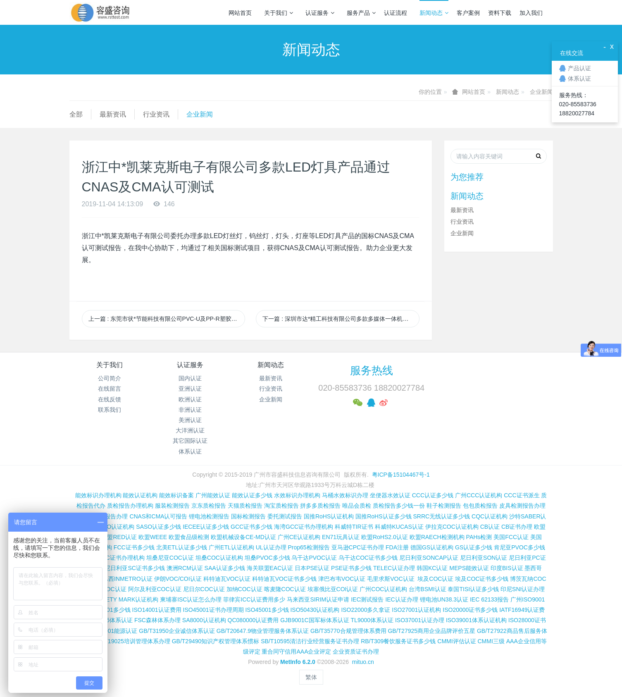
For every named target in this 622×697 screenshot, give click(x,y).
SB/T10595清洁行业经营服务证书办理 (310, 641)
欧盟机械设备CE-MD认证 (243, 537)
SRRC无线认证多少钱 (441, 516)
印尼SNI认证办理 (522, 589)
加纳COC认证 (244, 589)
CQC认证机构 (490, 516)
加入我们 (531, 13)
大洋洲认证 (190, 430)
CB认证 (490, 526)
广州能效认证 (212, 495)
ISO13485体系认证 (108, 620)
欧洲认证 (190, 399)
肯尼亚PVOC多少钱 (519, 547)
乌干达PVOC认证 (314, 557)
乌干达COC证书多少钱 (368, 557)
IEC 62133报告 (489, 599)
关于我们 (278, 13)
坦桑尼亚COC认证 (170, 557)
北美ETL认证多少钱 (181, 547)
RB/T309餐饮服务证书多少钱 (398, 641)
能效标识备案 (176, 495)
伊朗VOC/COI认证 (178, 578)
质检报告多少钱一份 (399, 505)
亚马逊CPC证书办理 (357, 547)
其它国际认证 (190, 440)
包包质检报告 (480, 505)
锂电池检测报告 (209, 516)
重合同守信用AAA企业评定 (296, 651)
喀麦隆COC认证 (285, 589)
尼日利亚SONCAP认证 (428, 557)
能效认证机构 (140, 495)
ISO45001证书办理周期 (213, 609)
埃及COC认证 (435, 578)
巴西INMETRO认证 (127, 578)
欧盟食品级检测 (189, 537)
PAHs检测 (479, 537)
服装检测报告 (172, 505)
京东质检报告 (208, 505)
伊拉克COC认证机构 (452, 526)
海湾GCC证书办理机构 (303, 526)
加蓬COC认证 (108, 589)
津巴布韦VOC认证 (342, 578)
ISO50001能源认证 (112, 631)
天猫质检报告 (245, 505)
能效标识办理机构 (98, 495)
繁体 (311, 677)
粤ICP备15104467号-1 (401, 474)
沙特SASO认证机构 (109, 526)
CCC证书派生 (521, 495)
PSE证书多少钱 (351, 568)
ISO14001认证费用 (156, 609)
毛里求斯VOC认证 (390, 578)
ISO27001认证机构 (416, 609)
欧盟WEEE (152, 537)
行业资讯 (156, 114)
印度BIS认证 (507, 568)
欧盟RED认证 (119, 537)
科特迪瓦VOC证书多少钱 (284, 578)
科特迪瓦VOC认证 (226, 578)
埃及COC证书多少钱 (481, 578)
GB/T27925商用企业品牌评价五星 (431, 631)
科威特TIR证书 (354, 526)
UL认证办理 (271, 547)
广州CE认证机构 (299, 537)
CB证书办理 (516, 526)
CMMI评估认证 (456, 641)
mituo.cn (363, 662)
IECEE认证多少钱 (206, 526)
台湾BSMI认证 (427, 589)
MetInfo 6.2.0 (297, 662)
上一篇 (166, 318)
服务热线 (371, 370)
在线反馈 (109, 399)
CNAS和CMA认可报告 (158, 516)
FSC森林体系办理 (157, 620)
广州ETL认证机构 (231, 547)
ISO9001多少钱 (110, 609)
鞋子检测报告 (444, 505)
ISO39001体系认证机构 (476, 620)
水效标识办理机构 (297, 495)
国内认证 (190, 378)
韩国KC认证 (432, 568)
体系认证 (190, 451)
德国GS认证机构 (431, 547)
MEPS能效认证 (469, 568)
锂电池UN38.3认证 (444, 599)
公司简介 (109, 378)
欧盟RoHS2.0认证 (384, 537)
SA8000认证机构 (204, 620)
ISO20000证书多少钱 (470, 609)
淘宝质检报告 (281, 505)
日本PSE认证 (312, 568)
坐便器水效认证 (390, 495)
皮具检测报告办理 (522, 505)
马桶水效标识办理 (345, 495)
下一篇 (340, 318)
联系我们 (109, 409)
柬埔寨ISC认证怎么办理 (191, 599)
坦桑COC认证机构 (219, 557)
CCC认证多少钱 (432, 495)
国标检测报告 (248, 516)
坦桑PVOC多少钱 (267, 557)
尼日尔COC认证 (204, 589)
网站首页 (240, 13)
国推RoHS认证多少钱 (383, 516)
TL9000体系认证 (372, 620)
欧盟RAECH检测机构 (437, 537)
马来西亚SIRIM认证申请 (318, 599)
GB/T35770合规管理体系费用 (348, 631)
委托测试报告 (284, 516)
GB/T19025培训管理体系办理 (132, 641)
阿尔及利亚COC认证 (154, 589)
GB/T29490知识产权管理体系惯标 (216, 641)
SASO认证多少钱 (158, 526)
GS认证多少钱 (473, 547)
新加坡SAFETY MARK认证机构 (118, 599)
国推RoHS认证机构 (329, 516)
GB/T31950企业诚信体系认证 (177, 631)
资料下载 (499, 13)
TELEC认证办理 (394, 568)
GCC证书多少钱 (251, 526)
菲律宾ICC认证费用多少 (254, 599)
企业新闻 (541, 91)
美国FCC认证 (511, 537)
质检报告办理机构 (130, 505)
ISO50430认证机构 (314, 609)
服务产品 (361, 13)
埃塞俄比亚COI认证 (332, 589)
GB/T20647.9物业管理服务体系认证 (263, 631)
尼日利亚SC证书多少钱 (134, 568)
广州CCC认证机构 (478, 495)
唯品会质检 (356, 505)
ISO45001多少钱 (266, 609)
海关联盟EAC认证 (270, 568)
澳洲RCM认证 (185, 568)
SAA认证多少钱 (225, 568)
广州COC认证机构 (383, 589)
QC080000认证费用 (253, 620)
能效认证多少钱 (252, 495)
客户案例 (468, 13)
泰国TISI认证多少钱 (473, 589)
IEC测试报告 (367, 599)
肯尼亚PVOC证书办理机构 (110, 557)
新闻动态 (433, 13)
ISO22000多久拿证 (365, 609)
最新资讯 (113, 114)
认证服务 (319, 13)
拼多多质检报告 (320, 505)
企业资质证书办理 (356, 651)
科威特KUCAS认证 (399, 526)
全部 (76, 114)
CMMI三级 (490, 641)
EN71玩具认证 (341, 537)
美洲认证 (190, 420)
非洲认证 (190, 409)
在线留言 (109, 388)
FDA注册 (397, 547)
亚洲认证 (190, 388)
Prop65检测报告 (308, 547)
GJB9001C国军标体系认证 (314, 620)
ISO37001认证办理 (419, 620)
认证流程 (395, 13)
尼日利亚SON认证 (483, 557)
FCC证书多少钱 (134, 547)
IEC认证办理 (401, 599)
